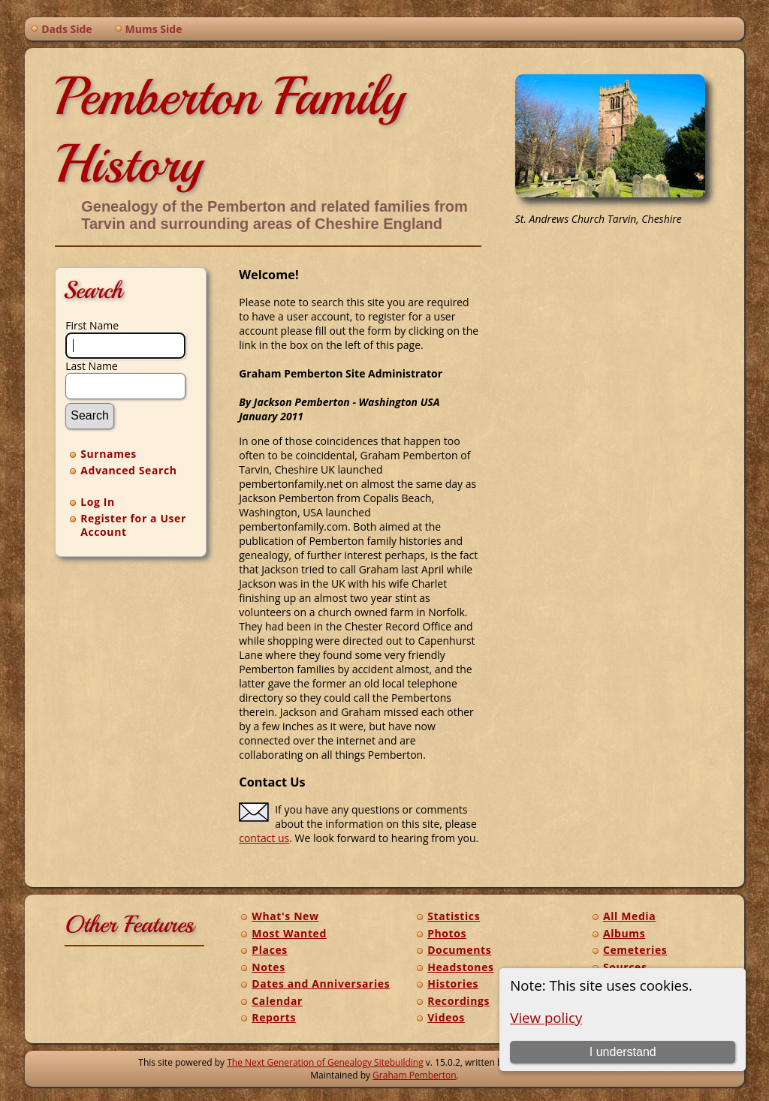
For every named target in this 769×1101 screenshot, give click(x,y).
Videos (446, 1017)
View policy (546, 1017)
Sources (625, 967)
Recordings (458, 1001)
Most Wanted (289, 933)
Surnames (108, 454)
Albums (624, 933)
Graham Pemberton (414, 1075)
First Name (92, 325)
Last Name (91, 366)
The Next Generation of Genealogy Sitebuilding (325, 1062)
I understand (623, 1051)
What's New (285, 916)
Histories (452, 983)
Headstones (460, 967)
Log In (97, 502)
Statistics (453, 916)
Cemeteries (635, 950)
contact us (264, 838)
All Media (629, 916)
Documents (459, 950)
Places (270, 950)
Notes (268, 967)
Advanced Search (128, 470)
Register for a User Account (133, 525)
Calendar (277, 1001)
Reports (274, 1017)
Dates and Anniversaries (321, 983)
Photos (446, 933)
